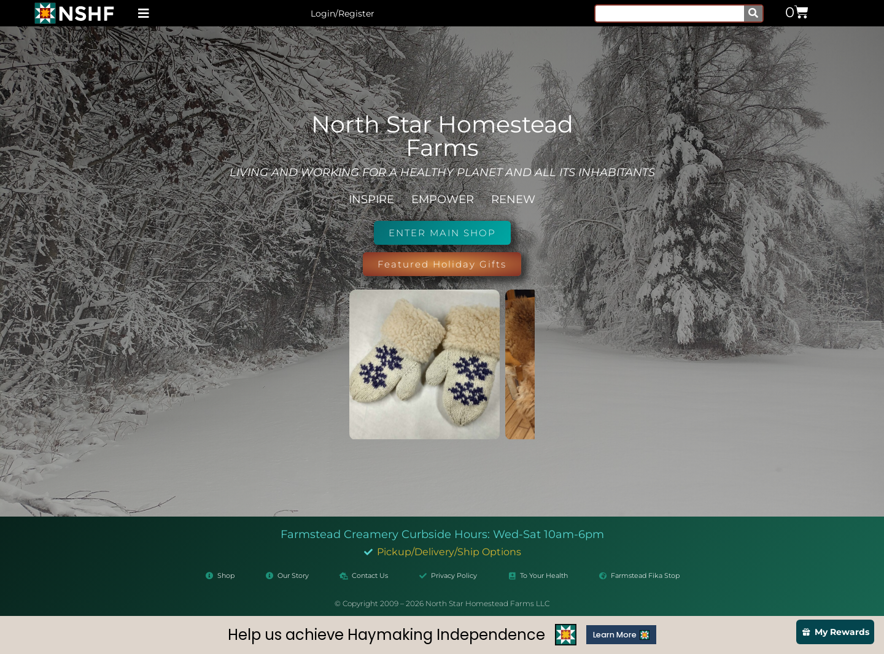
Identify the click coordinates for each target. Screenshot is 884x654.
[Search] (753, 13)
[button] (143, 13)
